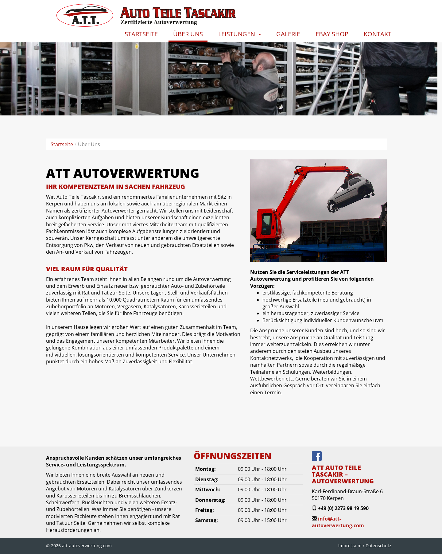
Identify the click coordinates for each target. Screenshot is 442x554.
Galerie (288, 34)
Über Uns (188, 34)
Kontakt (377, 34)
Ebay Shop (332, 34)
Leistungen (236, 34)
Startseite (141, 34)
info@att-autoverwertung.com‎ (338, 522)
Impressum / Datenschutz (364, 545)
